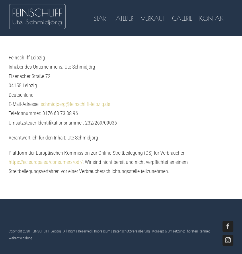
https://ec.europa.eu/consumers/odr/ (46, 162)
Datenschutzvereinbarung (131, 231)
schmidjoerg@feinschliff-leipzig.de (75, 104)
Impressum (102, 231)
